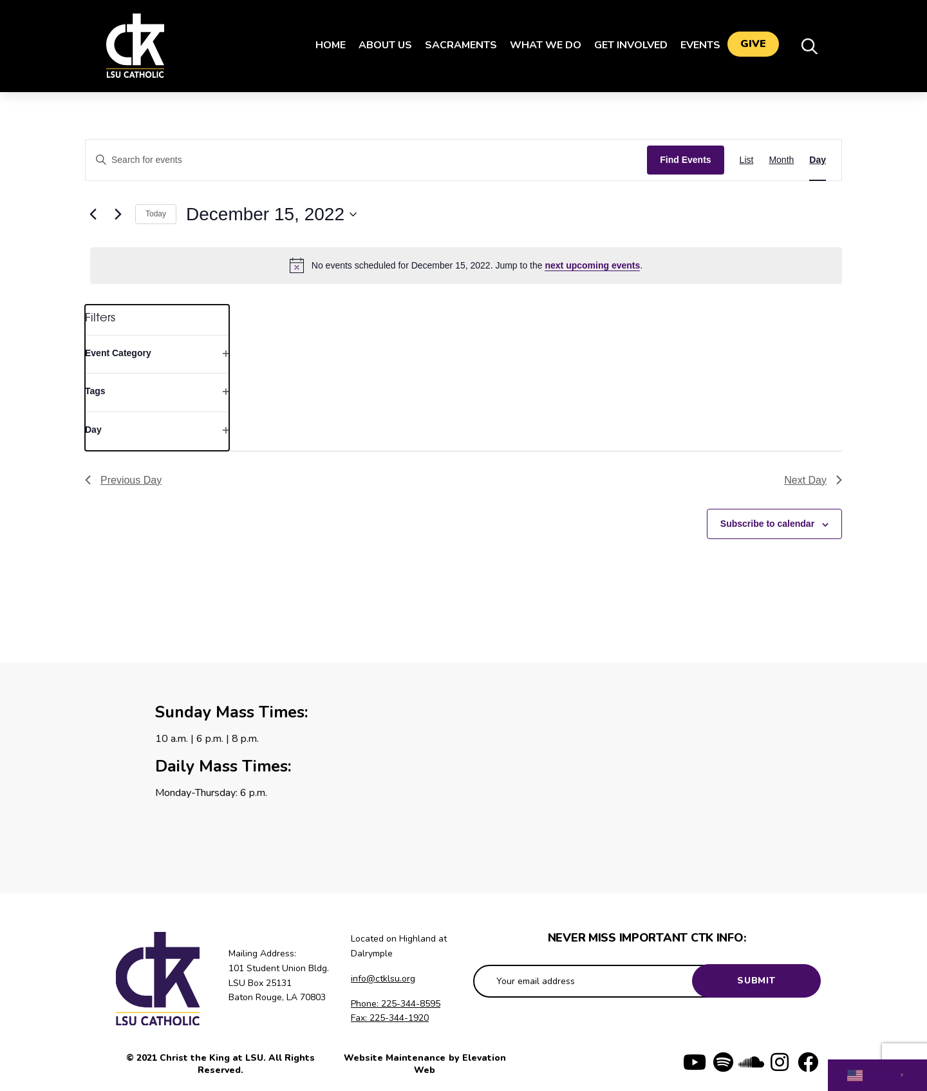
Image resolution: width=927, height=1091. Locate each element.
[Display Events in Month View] (781, 160)
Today (155, 213)
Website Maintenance (396, 1058)
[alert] (466, 265)
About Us (379, 45)
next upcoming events (592, 265)
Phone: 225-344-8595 (395, 1004)
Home (325, 45)
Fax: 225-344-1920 (390, 1018)
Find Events (685, 160)
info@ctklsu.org (383, 978)
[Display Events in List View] (747, 160)
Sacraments (455, 45)
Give (753, 46)
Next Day (813, 480)
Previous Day (123, 480)
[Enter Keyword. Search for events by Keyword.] (366, 160)
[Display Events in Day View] (817, 160)
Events (695, 45)
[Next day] (118, 214)
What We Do (540, 45)
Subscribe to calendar (767, 523)
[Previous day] (92, 214)
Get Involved (625, 45)
